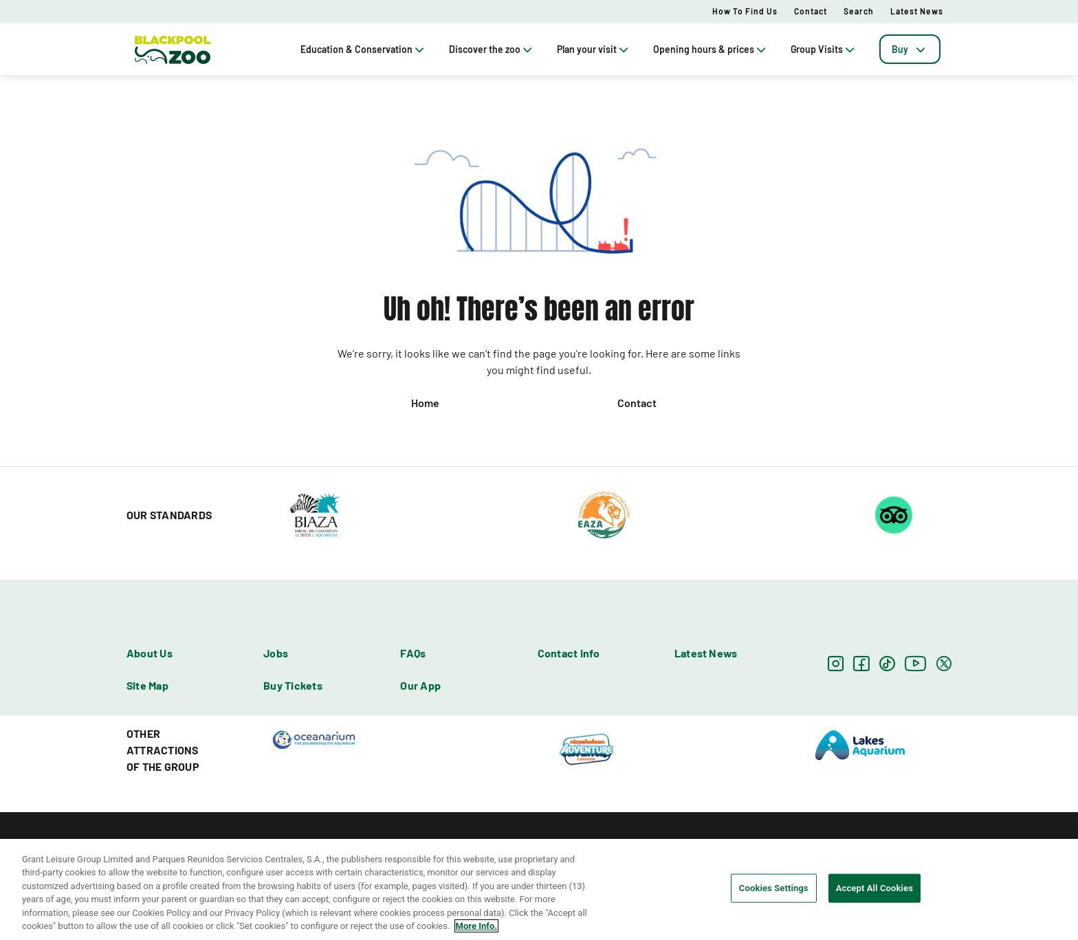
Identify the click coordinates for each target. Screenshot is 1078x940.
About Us (149, 652)
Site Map (147, 685)
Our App (420, 685)
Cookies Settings (773, 888)
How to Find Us (745, 11)
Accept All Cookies (874, 888)
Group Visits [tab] (824, 49)
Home (425, 402)
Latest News (916, 11)
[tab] (910, 49)
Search (859, 11)
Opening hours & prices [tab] (711, 49)
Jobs (275, 652)
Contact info (569, 652)
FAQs (413, 652)
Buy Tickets (292, 685)
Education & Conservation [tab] (363, 49)
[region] (539, 889)
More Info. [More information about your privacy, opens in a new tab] (476, 926)
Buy (910, 49)
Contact (810, 11)
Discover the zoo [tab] (492, 49)
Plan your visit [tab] (594, 49)
